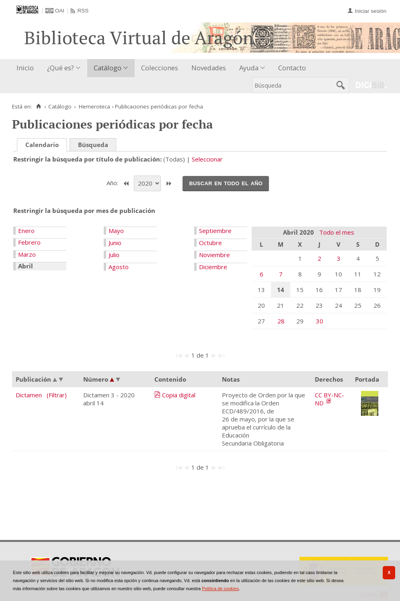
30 (319, 321)
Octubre (210, 243)
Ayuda (248, 67)
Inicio (25, 67)
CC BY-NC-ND (329, 399)
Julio (114, 255)
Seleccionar (207, 159)
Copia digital (178, 395)
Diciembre (213, 267)
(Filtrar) (57, 395)
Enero (26, 231)
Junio (115, 243)
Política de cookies (220, 588)
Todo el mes (336, 232)
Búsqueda (93, 145)
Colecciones (159, 67)
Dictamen (29, 395)
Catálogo (107, 67)
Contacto (292, 67)
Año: (113, 183)
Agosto (119, 267)
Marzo (27, 254)
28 (281, 321)
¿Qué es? (60, 67)
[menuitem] (27, 68)
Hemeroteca (94, 106)
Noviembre (214, 255)
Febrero (29, 242)
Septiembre (215, 231)
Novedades (208, 67)
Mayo (116, 231)
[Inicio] (38, 106)
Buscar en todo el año (226, 183)
